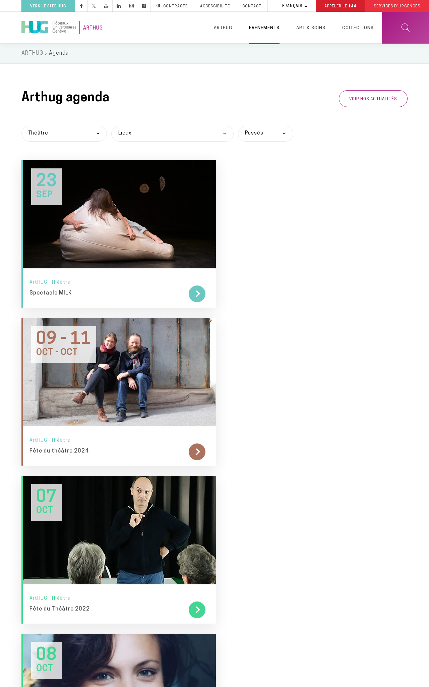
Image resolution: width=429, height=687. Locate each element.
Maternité (230, 533)
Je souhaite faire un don (347, 492)
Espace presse (142, 468)
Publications (139, 598)
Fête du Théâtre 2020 (192, 370)
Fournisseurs (140, 628)
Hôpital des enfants (242, 497)
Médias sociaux (143, 555)
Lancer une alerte (309, 680)
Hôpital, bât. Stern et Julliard (253, 483)
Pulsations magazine (149, 497)
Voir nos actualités (373, 100)
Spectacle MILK (50, 253)
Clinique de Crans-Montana (251, 634)
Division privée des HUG (346, 594)
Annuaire (199, 680)
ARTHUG (32, 53)
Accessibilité (128, 680)
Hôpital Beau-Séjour (242, 547)
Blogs (130, 541)
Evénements (264, 28)
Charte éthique (249, 680)
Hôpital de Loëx (236, 576)
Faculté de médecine (342, 546)
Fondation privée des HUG (349, 475)
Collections (358, 28)
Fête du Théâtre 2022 (323, 253)
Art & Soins (310, 28)
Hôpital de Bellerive (241, 591)
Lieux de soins (239, 455)
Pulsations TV (141, 512)
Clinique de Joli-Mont (243, 620)
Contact (47, 614)
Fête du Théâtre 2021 (59, 370)
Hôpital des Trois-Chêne (247, 562)
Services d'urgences (243, 468)
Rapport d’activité (146, 613)
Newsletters (139, 483)
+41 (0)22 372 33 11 (62, 591)
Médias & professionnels (163, 455)
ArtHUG (93, 28)
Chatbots (135, 584)
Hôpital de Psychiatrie (245, 605)
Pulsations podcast (148, 526)
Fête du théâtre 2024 (191, 253)
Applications (139, 570)
